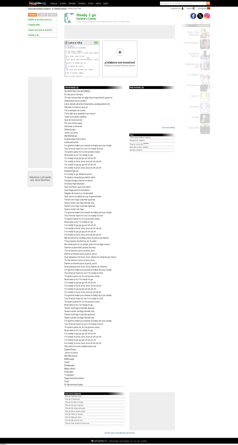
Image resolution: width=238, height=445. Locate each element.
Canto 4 (195, 96)
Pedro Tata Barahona (193, 33)
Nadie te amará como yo (40, 19)
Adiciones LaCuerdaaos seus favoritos (40, 178)
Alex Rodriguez (191, 43)
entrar (189, 8)
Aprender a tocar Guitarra (139, 147)
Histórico (53, 14)
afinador (72, 3)
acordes (63, 3)
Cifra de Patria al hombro (74, 414)
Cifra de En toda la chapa (74, 402)
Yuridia (195, 117)
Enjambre (194, 106)
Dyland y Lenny (60, 8)
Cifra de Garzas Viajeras (74, 405)
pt (138, 441)
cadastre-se (176, 8)
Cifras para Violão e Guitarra (39, 8)
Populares (32, 14)
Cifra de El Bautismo (72, 399)
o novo (90, 3)
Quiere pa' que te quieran (40, 30)
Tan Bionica (193, 85)
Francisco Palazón (194, 54)
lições (105, 3)
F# (68, 46)
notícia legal (113, 441)
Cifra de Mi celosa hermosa (75, 408)
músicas (53, 3)
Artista (43, 14)
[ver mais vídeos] (168, 127)
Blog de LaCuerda (139, 144)
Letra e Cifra (75, 42)
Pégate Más (34, 25)
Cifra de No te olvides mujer (75, 411)
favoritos (81, 3)
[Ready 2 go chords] (127, 433)
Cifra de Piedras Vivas (73, 396)
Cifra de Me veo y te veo (73, 420)
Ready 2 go (33, 35)
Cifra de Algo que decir (73, 417)
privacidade (124, 441)
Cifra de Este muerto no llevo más (77, 423)
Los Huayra (193, 74)
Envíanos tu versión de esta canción (120, 57)
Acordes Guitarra (136, 150)
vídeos (98, 3)
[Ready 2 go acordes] (112, 433)
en (135, 441)
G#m (71, 46)
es (132, 441)
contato (144, 441)
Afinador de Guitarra (137, 141)
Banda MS (194, 128)
